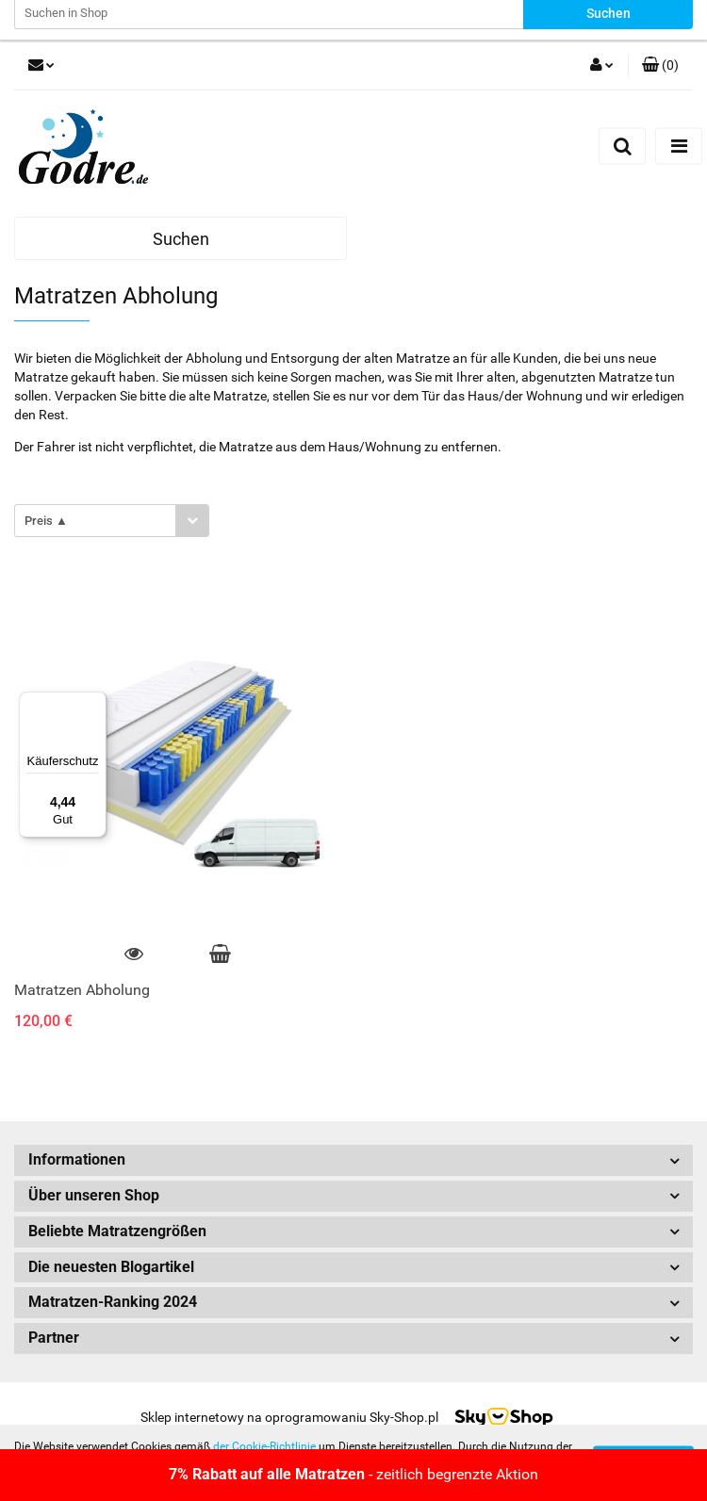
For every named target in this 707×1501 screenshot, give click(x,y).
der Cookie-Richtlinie (264, 1446)
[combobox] (111, 520)
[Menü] (95, 703)
